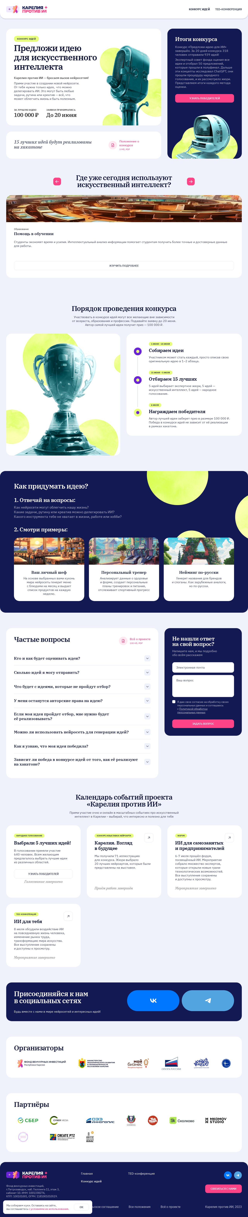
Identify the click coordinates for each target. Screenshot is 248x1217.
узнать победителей (204, 98)
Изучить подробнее (124, 265)
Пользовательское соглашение (96, 1207)
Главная (87, 1173)
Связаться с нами (223, 1188)
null (203, 686)
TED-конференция (228, 9)
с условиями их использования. (49, 1209)
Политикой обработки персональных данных (192, 710)
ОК (81, 1207)
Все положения (140, 1207)
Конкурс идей (199, 9)
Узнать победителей (43, 874)
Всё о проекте (170, 1207)
